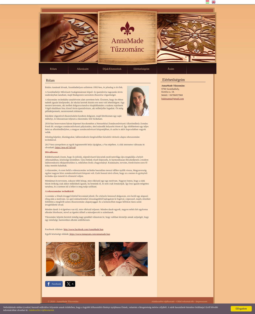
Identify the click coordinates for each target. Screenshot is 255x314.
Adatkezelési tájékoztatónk (41, 310)
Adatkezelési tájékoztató (162, 301)
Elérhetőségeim (141, 69)
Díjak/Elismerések (112, 69)
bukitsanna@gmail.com (172, 98)
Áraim (171, 69)
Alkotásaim (83, 69)
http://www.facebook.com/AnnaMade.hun (83, 229)
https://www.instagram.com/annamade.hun (89, 234)
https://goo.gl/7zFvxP (65, 147)
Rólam (53, 69)
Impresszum (201, 301)
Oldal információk (185, 301)
